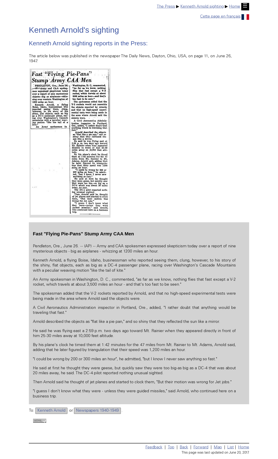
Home (234, 7)
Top (171, 447)
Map (218, 447)
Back (184, 447)
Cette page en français (224, 17)
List (230, 447)
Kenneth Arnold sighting (202, 7)
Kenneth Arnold (51, 411)
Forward (200, 447)
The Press (166, 7)
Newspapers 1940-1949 (97, 411)
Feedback (153, 447)
